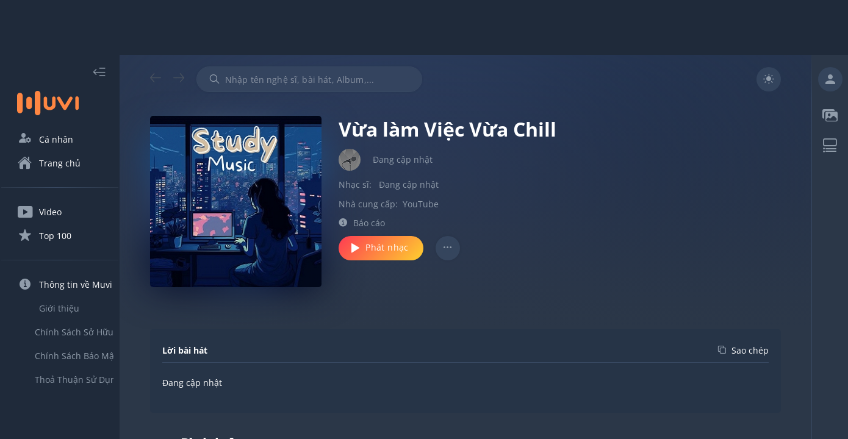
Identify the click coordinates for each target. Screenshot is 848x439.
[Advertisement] (424, 27)
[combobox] (331, 79)
